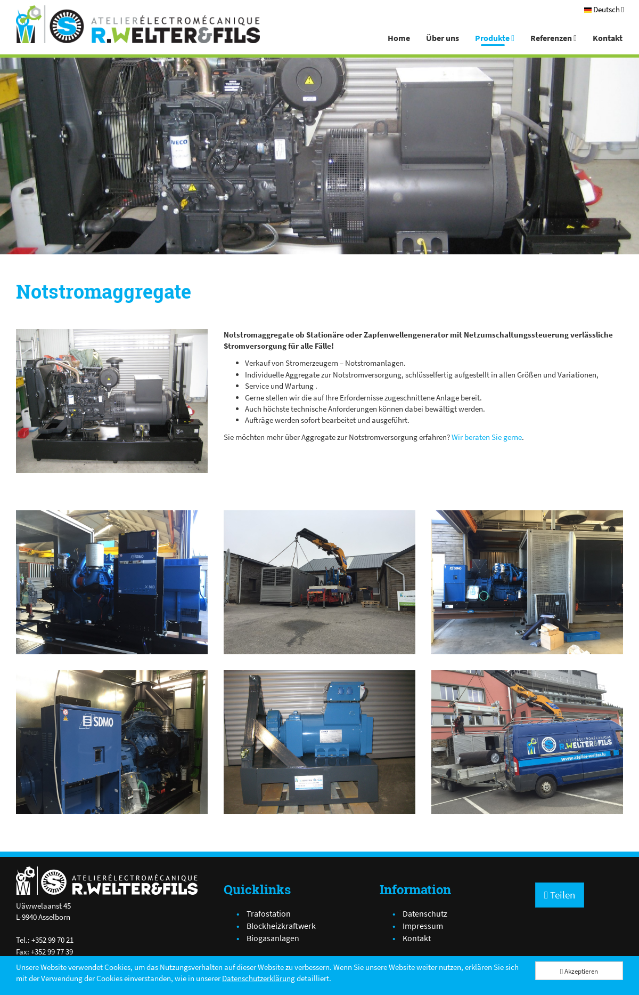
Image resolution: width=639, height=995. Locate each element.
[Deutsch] (604, 9)
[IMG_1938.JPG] (319, 742)
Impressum (423, 925)
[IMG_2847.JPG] (527, 582)
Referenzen (553, 38)
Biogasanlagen (273, 938)
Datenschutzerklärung (258, 978)
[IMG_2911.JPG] (527, 742)
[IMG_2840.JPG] (112, 582)
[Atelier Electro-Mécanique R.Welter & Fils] (138, 24)
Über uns (442, 38)
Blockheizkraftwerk (281, 925)
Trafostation (269, 913)
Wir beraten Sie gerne (487, 437)
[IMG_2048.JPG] (112, 401)
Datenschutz (425, 913)
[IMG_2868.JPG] (112, 742)
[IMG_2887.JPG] (319, 582)
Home (399, 38)
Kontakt (607, 38)
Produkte (494, 38)
